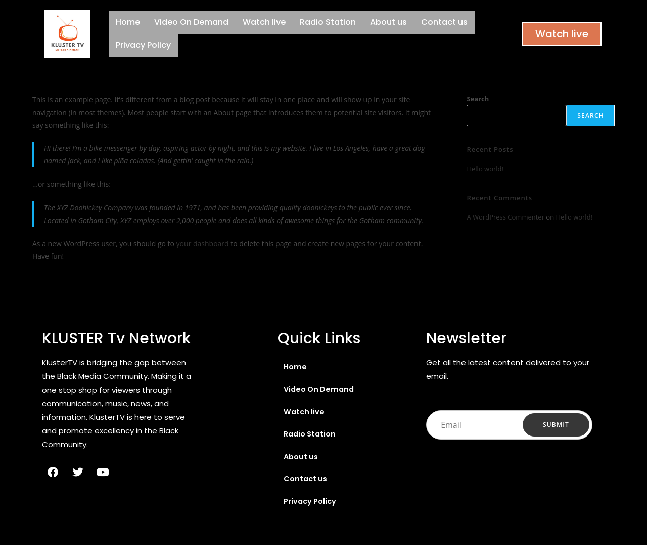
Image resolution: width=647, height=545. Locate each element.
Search (478, 98)
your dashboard (202, 243)
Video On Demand (191, 22)
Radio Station (328, 22)
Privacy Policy (143, 45)
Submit (556, 425)
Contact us (444, 22)
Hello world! (485, 168)
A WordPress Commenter (505, 217)
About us (388, 22)
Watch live (264, 22)
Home (128, 22)
